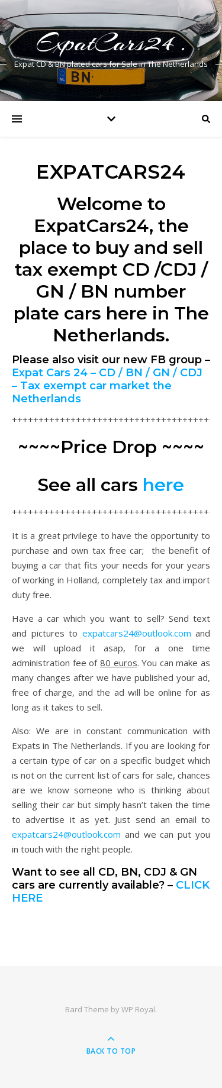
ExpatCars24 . (111, 43)
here (163, 485)
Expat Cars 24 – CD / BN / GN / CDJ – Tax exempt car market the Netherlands (107, 385)
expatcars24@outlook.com (136, 633)
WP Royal (138, 1009)
